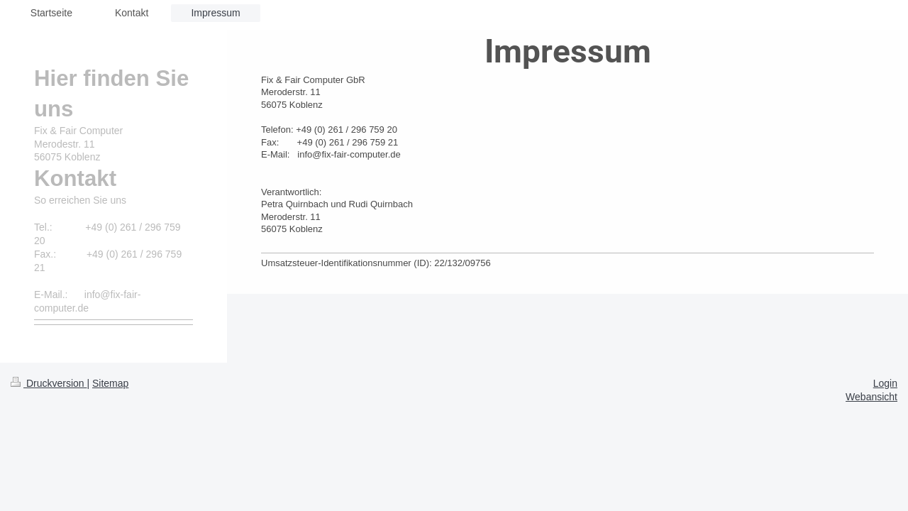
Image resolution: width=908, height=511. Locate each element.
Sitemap (110, 383)
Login (885, 383)
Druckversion (49, 383)
